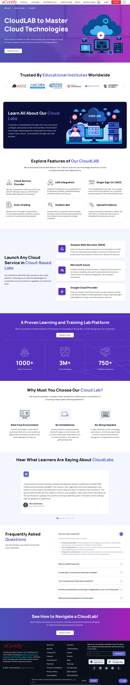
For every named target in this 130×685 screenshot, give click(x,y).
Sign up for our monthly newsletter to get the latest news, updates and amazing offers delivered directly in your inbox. (105, 646)
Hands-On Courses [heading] (24, 369)
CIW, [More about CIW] (12, 657)
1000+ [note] (24, 363)
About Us (50, 645)
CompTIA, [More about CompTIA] (6, 657)
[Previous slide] (6, 86)
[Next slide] (124, 86)
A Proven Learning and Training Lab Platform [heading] (65, 322)
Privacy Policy (52, 671)
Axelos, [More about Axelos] (30, 657)
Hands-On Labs (66, 2)
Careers (50, 656)
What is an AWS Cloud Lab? (69, 564)
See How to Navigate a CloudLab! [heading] (65, 616)
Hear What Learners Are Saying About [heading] (65, 459)
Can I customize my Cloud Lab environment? (75, 581)
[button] (57, 518)
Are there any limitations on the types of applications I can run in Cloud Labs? (88, 589)
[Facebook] (94, 668)
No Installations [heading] (64, 425)
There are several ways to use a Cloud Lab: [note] (72, 538)
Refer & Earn (72, 671)
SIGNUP (116, 2)
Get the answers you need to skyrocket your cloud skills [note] (22, 546)
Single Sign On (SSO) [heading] (109, 182)
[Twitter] (118, 668)
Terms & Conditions (54, 668)
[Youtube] (106, 668)
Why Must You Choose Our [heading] (65, 390)
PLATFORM (35, 2)
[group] (19, 86)
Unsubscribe (72, 668)
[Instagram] (100, 668)
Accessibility (52, 675)
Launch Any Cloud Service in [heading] (27, 263)
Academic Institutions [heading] (105, 369)
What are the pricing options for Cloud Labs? (75, 598)
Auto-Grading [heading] (22, 204)
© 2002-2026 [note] (18, 668)
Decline (84, 681)
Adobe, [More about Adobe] (24, 657)
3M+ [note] (65, 363)
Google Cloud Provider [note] (84, 287)
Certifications (72, 649)
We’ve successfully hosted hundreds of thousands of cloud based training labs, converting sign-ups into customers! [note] (65, 329)
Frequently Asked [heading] (23, 536)
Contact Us (51, 652)
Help (123, 681)
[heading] (91, 534)
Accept (93, 681)
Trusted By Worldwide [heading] (65, 75)
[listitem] (18, 8)
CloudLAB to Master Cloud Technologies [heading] (36, 24)
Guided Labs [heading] (62, 204)
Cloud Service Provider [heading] (22, 182)
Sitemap (70, 664)
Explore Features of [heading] (65, 161)
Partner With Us (49, 2)
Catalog (23, 2)
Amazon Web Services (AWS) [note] (87, 244)
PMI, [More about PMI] (15, 657)
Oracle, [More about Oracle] (30, 655)
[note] (9, 182)
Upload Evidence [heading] (106, 204)
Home (7, 8)
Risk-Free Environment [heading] (24, 425)
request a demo (89, 2)
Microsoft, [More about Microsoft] (24, 655)
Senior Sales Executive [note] (36, 506)
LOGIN (106, 2)
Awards (50, 649)
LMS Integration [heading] (64, 182)
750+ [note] (105, 363)
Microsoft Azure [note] (80, 264)
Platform (50, 664)
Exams (69, 652)
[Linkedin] (112, 668)
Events (77, 2)
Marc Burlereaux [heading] (36, 504)
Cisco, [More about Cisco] (36, 655)
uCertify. (16, 668)
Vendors (70, 645)
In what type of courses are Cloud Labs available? (77, 572)
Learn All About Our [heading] (34, 115)
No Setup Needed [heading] (105, 425)
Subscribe (119, 654)
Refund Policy (72, 675)
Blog (68, 660)
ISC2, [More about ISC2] (19, 657)
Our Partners (52, 660)
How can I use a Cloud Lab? (69, 534)
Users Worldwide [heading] (65, 369)
